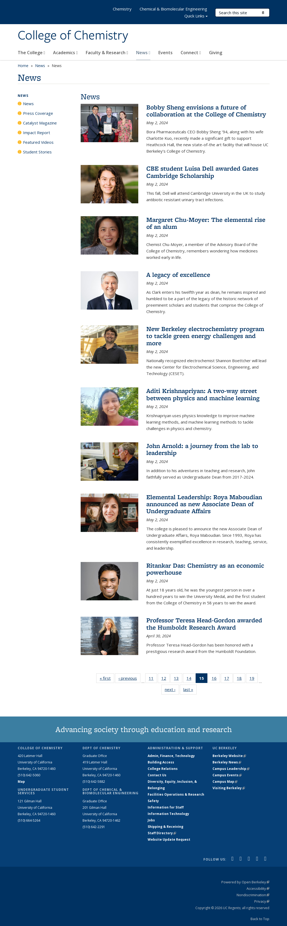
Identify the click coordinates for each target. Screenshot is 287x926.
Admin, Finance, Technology (171, 756)
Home (23, 65)
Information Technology (168, 813)
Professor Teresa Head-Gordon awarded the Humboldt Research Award (204, 623)
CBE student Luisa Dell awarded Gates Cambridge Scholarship (202, 171)
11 (153, 679)
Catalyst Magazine (40, 123)
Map (21, 781)
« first (107, 678)
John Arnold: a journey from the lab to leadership (202, 449)
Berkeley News (227, 762)
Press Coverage (38, 113)
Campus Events (227, 775)
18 (241, 679)
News (143, 53)
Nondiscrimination (253, 894)
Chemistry (122, 9)
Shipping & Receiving (165, 826)
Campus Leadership (231, 768)
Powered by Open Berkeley (245, 882)
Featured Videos (38, 142)
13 (178, 679)
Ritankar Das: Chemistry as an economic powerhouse (205, 568)
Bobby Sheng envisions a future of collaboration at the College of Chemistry (206, 110)
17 (228, 679)
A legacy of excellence (178, 274)
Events (165, 53)
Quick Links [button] (196, 16)
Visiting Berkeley (229, 788)
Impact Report (36, 132)
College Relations (163, 768)
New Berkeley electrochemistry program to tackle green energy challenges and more (205, 336)
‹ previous (129, 678)
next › (172, 689)
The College (31, 53)
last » (190, 689)
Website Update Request (169, 839)
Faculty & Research (107, 53)
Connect (191, 53)
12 (165, 679)
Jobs (151, 820)
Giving (215, 53)
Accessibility (258, 888)
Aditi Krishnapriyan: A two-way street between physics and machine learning (202, 394)
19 (253, 679)
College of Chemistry (73, 36)
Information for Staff (166, 807)
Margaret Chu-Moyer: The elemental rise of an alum (205, 223)
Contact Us (157, 775)
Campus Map (225, 781)
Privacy (261, 901)
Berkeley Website (229, 756)
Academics (65, 53)
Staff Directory (162, 833)
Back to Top (260, 918)
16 (216, 679)
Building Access (161, 762)
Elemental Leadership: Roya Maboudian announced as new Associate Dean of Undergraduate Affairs (204, 504)
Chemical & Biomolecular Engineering (173, 9)
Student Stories (37, 152)
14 (191, 679)
